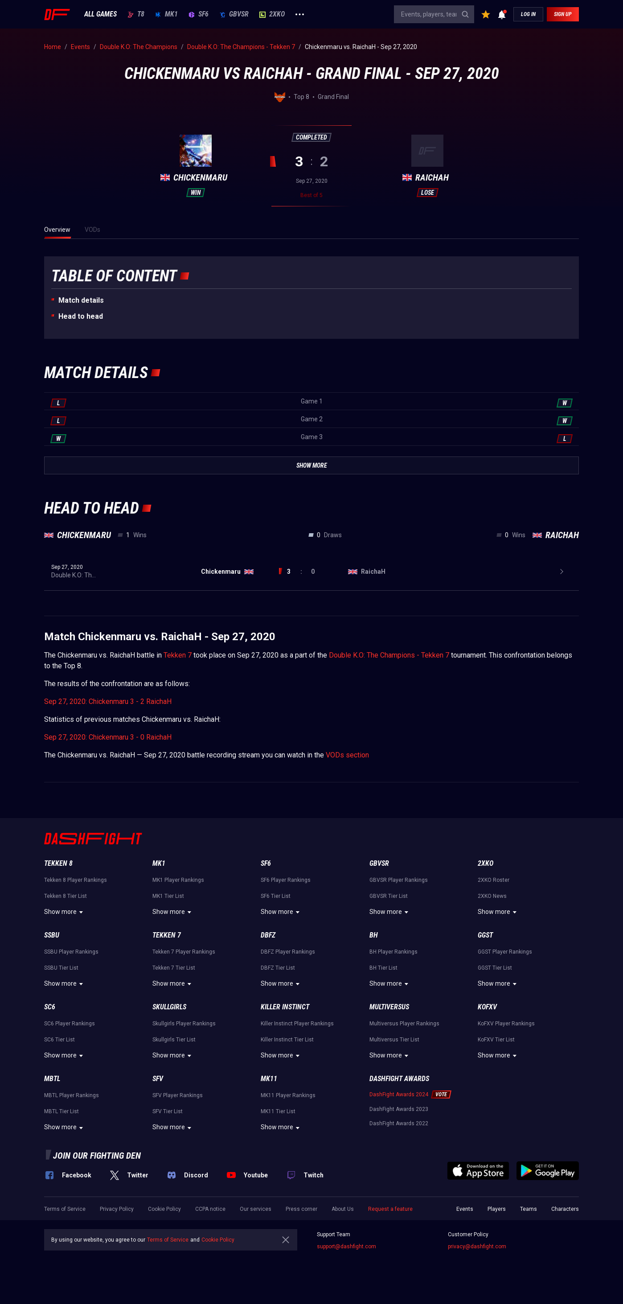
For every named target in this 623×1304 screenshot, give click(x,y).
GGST (485, 935)
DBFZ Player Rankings (288, 952)
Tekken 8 (58, 863)
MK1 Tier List (168, 896)
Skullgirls (169, 1007)
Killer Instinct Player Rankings (297, 1023)
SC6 (49, 1007)
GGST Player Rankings (505, 952)
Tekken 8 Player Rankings (75, 880)
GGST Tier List (495, 968)
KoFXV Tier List (496, 1040)
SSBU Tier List (61, 968)
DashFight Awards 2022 (398, 1123)
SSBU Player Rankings (71, 952)
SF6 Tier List (276, 896)
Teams (528, 1209)
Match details (81, 300)
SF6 (199, 14)
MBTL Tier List (61, 1111)
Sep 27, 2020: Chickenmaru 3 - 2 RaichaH (108, 701)
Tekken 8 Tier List (65, 896)
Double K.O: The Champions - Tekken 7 (389, 655)
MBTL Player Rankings (71, 1095)
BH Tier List (383, 968)
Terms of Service (65, 1209)
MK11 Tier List (278, 1111)
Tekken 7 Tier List (173, 968)
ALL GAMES (100, 14)
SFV (157, 1078)
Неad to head (80, 316)
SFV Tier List (167, 1111)
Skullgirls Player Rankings (184, 1023)
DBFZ (268, 935)
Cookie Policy (164, 1209)
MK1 (166, 14)
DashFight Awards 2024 (398, 1094)
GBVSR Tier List (388, 896)
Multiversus (389, 1007)
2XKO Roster (493, 880)
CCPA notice (210, 1209)
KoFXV (487, 1007)
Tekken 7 (178, 655)
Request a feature (390, 1209)
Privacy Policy (117, 1209)
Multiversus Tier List (394, 1040)
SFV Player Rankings (177, 1095)
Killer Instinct (285, 1007)
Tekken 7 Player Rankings (183, 952)
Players (497, 1209)
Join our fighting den (97, 1155)
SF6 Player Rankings (286, 880)
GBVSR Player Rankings (398, 880)
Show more (65, 912)
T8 (135, 14)
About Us (343, 1209)
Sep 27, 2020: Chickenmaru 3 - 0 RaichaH (108, 737)
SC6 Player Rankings (69, 1023)
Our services (255, 1209)
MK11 (269, 1078)
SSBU (51, 935)
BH (373, 935)
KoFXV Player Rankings (506, 1023)
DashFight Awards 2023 (398, 1109)
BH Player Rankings (393, 952)
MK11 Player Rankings (288, 1095)
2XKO (272, 14)
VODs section (347, 755)
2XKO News (492, 896)
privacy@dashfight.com (477, 1246)
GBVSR (234, 14)
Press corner (301, 1209)
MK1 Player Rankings (178, 880)
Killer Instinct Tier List (287, 1040)
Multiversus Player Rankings (404, 1023)
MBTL (52, 1078)
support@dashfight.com (346, 1246)
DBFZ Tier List (278, 968)
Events (464, 1209)
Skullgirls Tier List (174, 1040)
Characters (565, 1209)
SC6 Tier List (59, 1040)
